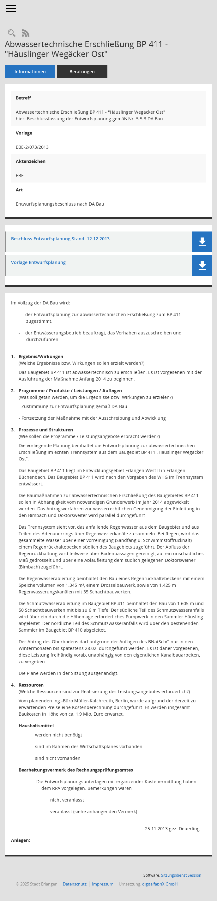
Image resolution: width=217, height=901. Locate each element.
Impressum (102, 884)
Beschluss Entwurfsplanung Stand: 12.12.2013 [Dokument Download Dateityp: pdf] (60, 239)
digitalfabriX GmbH (160, 884)
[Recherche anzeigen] (12, 33)
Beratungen (82, 72)
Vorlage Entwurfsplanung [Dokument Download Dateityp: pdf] (38, 262)
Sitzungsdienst (181, 875)
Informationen (30, 72)
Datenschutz (75, 884)
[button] (202, 241)
